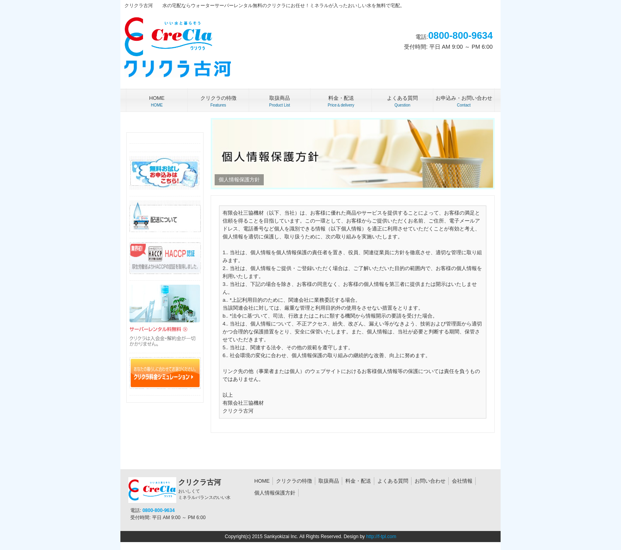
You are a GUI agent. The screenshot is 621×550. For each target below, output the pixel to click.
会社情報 (462, 481)
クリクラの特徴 (294, 481)
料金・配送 (358, 481)
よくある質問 (392, 481)
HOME (262, 481)
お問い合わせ (430, 481)
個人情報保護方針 (274, 493)
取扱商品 (328, 481)
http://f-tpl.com (381, 536)
